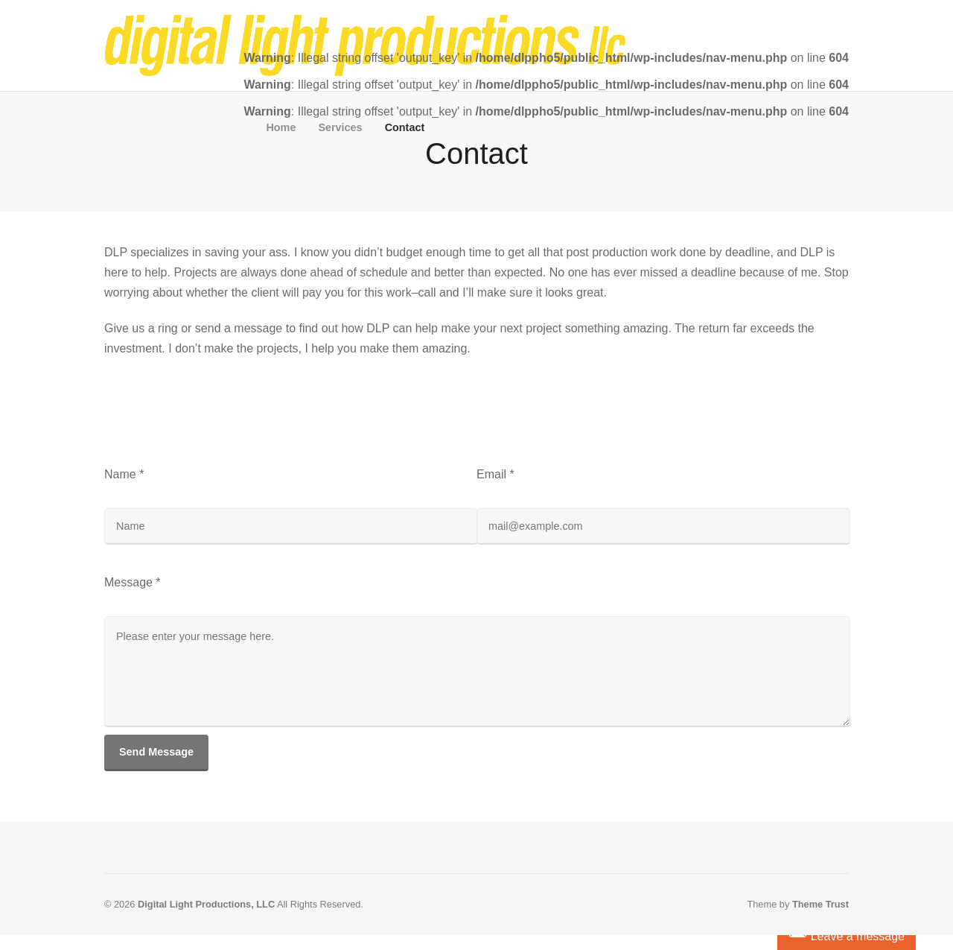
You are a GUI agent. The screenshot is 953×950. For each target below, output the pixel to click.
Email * (495, 474)
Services (340, 127)
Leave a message (846, 934)
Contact (405, 127)
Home (281, 127)
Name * (124, 474)
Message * (132, 582)
